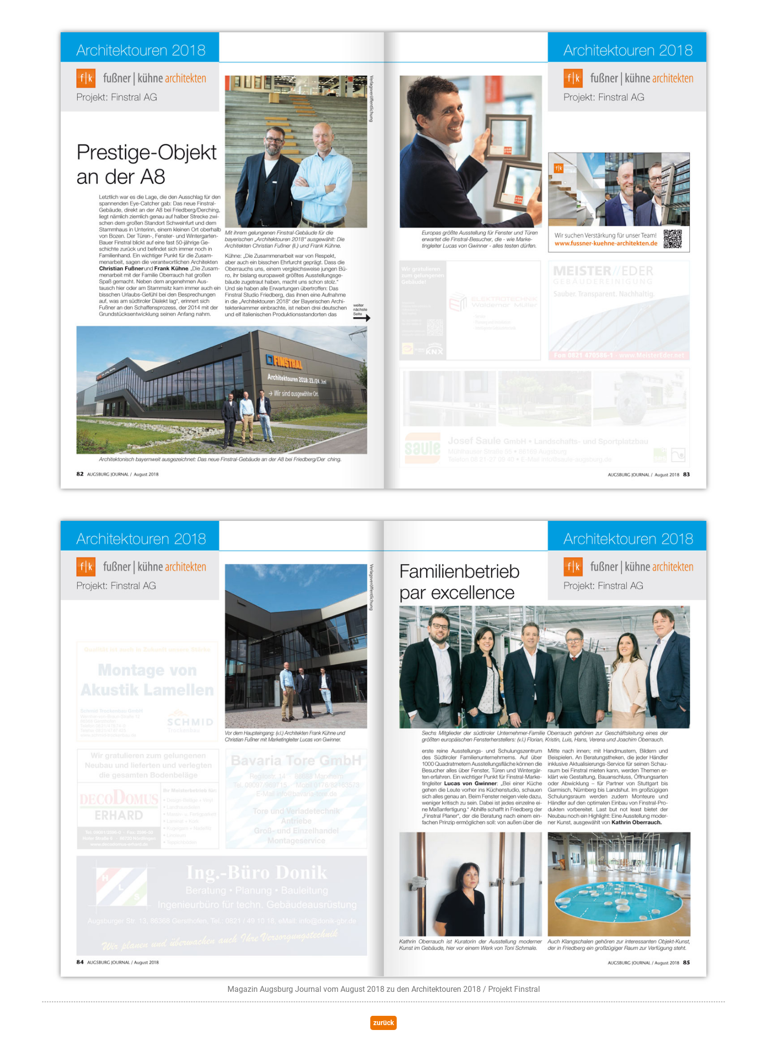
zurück (383, 1023)
